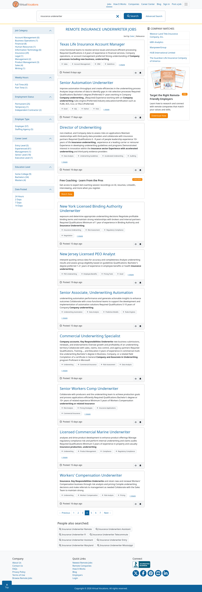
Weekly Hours (21, 77)
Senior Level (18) (23, 154)
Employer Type (22, 119)
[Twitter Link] (136, 573)
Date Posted (21, 189)
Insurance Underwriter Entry (112, 540)
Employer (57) (21, 126)
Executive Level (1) (24, 157)
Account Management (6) (27, 37)
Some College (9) (23, 174)
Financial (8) (21, 43)
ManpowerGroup (158, 47)
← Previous (64, 512)
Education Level (22, 167)
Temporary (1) (21, 107)
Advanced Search (154, 16)
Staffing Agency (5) (24, 129)
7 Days (18, 202)
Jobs (109, 4)
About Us (16, 562)
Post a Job (176, 4)
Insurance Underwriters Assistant (113, 529)
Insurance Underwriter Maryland (76, 545)
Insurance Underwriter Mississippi (115, 545)
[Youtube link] (158, 573)
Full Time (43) (21, 84)
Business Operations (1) (26, 40)
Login (75, 578)
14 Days (19, 205)
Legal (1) (19, 56)
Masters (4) (20, 180)
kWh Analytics (156, 42)
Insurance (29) (22, 53)
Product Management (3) (27, 62)
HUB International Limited (162, 52)
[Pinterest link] (151, 573)
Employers (78, 575)
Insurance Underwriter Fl (72, 534)
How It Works (119, 4)
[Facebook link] (143, 573)
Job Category (21, 30)
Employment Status (24, 96)
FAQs (14, 568)
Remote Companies (82, 565)
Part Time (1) (21, 87)
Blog (159, 4)
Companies (133, 4)
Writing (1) (20, 68)
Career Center (148, 4)
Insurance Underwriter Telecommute (109, 534)
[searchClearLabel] (117, 17)
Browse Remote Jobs (22, 578)
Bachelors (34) (22, 177)
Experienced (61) (23, 148)
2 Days (18, 199)
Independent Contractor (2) (28, 110)
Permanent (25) (22, 103)
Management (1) (23, 151)
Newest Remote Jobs (82, 562)
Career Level (21, 138)
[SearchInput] (80, 16)
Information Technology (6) (28, 49)
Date (132, 36)
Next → (107, 512)
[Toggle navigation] (186, 4)
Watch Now (66, 194)
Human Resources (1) (25, 46)
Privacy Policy (18, 572)
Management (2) (23, 59)
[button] (136, 73)
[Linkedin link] (165, 573)
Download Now (159, 115)
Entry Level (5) (22, 145)
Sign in (166, 4)
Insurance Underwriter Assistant (76, 540)
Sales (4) (19, 65)
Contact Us (17, 565)
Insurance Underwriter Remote (75, 529)
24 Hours (19, 196)
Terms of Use (18, 575)
